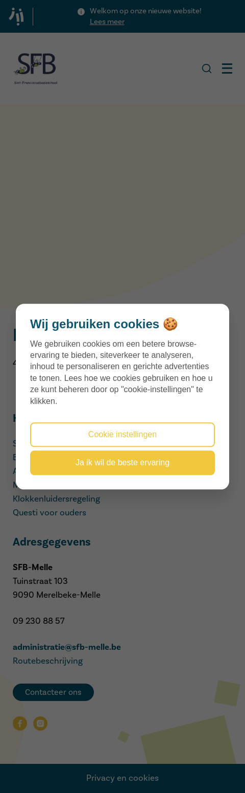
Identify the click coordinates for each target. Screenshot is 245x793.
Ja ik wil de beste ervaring (122, 462)
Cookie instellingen (122, 435)
